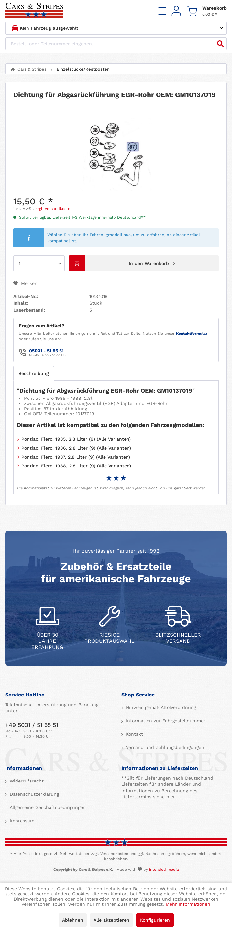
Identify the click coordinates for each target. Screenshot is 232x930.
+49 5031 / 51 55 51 (31, 724)
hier (170, 796)
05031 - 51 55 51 (46, 350)
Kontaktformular (191, 333)
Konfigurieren (155, 920)
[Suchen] (220, 43)
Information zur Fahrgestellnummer (164, 720)
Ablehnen (72, 920)
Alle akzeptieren (111, 920)
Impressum (21, 820)
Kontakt (133, 734)
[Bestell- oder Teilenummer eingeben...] (116, 43)
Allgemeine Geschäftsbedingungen (47, 807)
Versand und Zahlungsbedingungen (164, 747)
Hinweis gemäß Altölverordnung (160, 707)
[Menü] (161, 11)
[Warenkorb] (207, 11)
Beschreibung (33, 373)
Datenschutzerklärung (33, 794)
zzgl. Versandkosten (53, 208)
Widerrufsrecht (26, 780)
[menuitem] (161, 11)
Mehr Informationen (188, 904)
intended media (164, 869)
